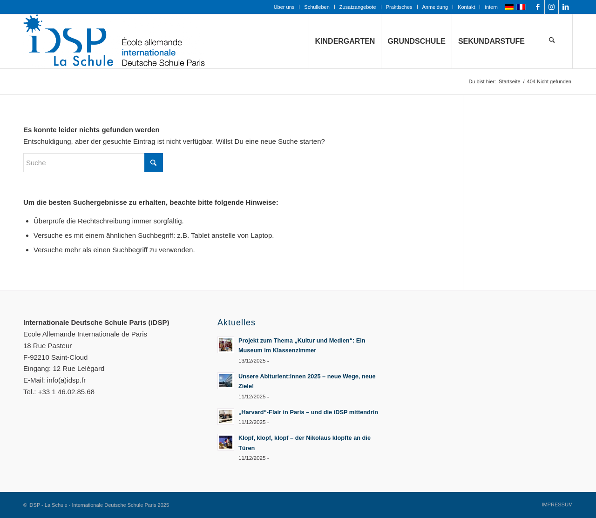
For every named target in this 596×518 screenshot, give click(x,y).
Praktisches (399, 7)
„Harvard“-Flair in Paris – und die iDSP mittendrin (308, 412)
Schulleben (316, 7)
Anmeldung (435, 7)
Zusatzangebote (357, 7)
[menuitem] (284, 7)
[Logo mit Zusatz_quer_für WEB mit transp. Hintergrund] (114, 41)
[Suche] (552, 41)
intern (491, 7)
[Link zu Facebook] (537, 7)
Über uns (284, 7)
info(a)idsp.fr (66, 380)
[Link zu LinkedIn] (566, 7)
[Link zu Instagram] (551, 7)
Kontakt (466, 7)
